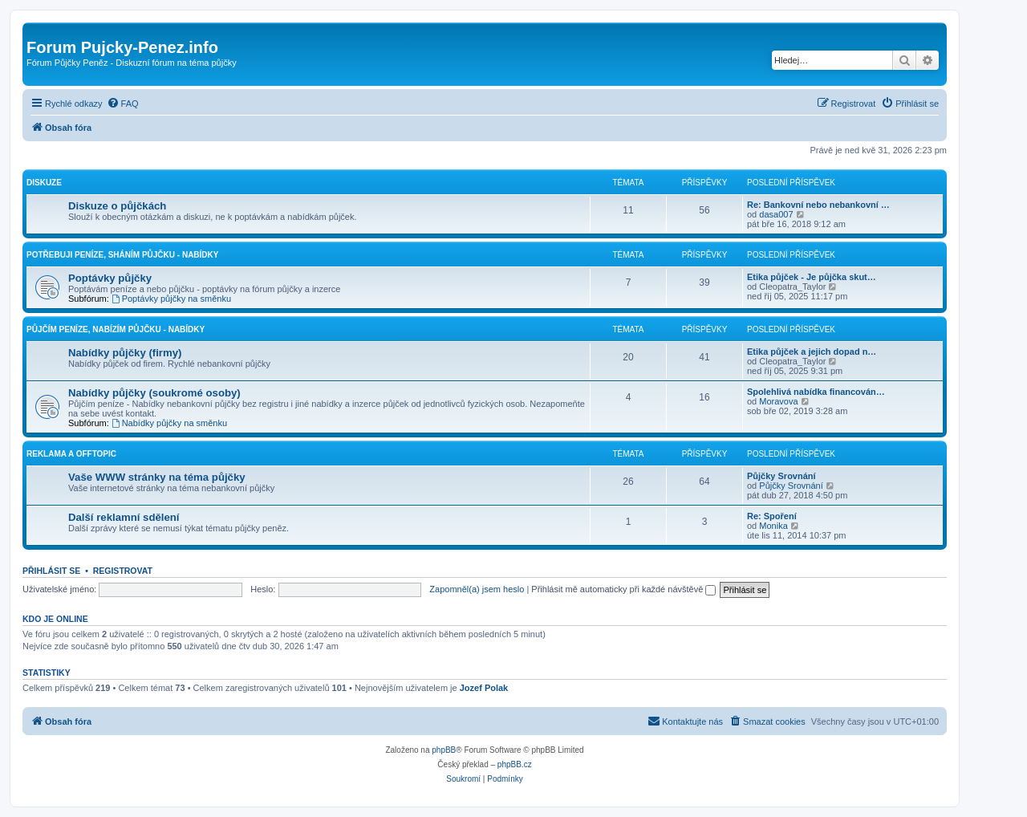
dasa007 (776, 214)
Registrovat (122, 570)
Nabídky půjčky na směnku (169, 423)
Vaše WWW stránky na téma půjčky (157, 477)
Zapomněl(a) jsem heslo (476, 589)
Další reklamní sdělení (124, 517)
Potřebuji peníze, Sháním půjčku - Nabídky (122, 254)
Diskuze (44, 182)
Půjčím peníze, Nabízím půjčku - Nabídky (115, 329)
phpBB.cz (514, 764)
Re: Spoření (772, 516)
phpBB (444, 750)
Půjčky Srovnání (781, 476)
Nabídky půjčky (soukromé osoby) (154, 393)
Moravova (778, 401)
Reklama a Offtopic (71, 453)
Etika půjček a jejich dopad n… (811, 351)
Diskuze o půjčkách (117, 206)
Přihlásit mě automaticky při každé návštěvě (623, 589)
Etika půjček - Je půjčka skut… (811, 277)
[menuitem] (123, 103)
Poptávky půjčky (110, 278)
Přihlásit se (51, 570)
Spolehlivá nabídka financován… (816, 391)
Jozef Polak (484, 688)
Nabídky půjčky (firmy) (124, 353)
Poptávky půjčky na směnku (171, 298)
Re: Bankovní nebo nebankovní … (818, 204)
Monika (773, 525)
